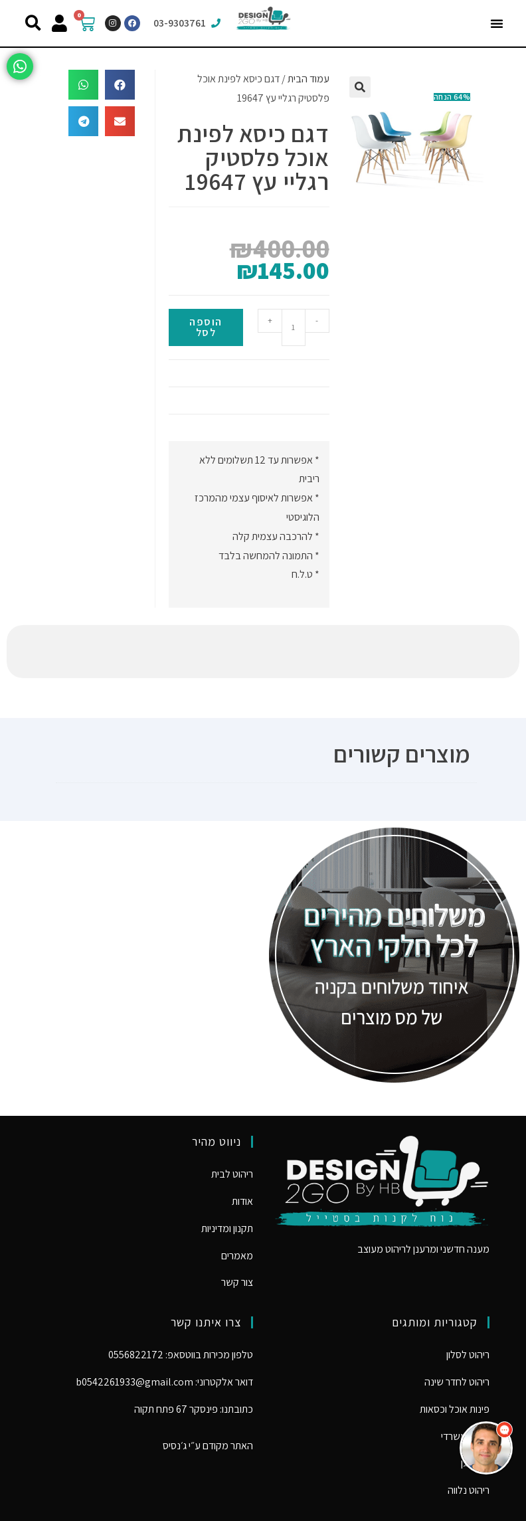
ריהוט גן (475, 1410)
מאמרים (237, 1202)
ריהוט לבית (232, 1121)
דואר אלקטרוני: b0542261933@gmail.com (164, 1329)
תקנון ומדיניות (227, 1175)
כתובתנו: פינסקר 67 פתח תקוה (193, 1356)
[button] (496, 23)
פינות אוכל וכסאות (454, 1356)
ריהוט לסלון (467, 1301)
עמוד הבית (308, 79)
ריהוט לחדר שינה (456, 1329)
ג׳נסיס (175, 1392)
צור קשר (237, 1229)
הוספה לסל (205, 327)
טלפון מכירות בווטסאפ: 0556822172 (180, 1301)
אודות (242, 1148)
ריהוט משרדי (465, 1383)
